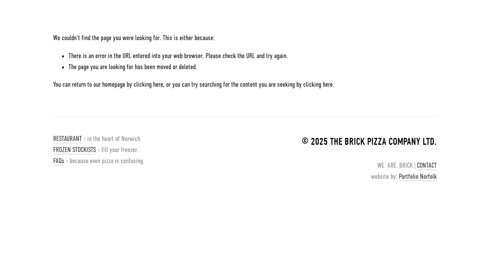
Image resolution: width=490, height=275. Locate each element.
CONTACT (427, 165)
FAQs (58, 161)
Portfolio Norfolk (418, 176)
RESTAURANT (67, 138)
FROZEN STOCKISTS (74, 150)
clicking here (148, 84)
